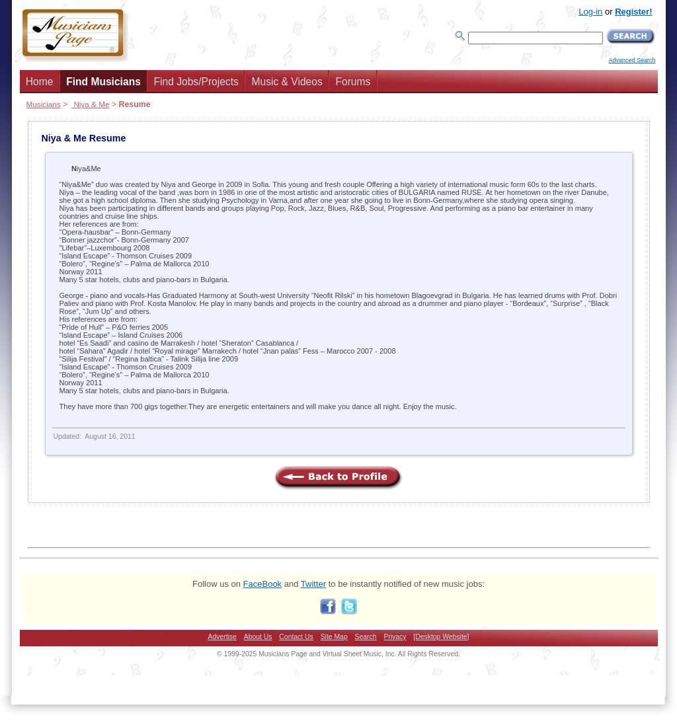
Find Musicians (103, 81)
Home (40, 81)
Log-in (590, 12)
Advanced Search (631, 60)
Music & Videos (287, 81)
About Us (258, 636)
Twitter (313, 584)
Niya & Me (90, 104)
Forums (352, 81)
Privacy (394, 636)
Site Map (334, 636)
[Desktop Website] (441, 636)
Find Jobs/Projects (196, 81)
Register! (633, 12)
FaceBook (262, 584)
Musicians (43, 104)
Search (366, 636)
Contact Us (296, 636)
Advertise (222, 636)
